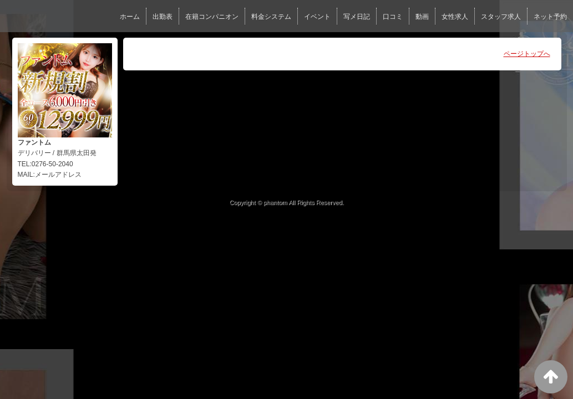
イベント (317, 17)
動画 (422, 17)
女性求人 (455, 17)
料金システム (271, 17)
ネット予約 (550, 17)
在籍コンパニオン (212, 17)
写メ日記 (356, 17)
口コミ (393, 17)
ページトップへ (527, 54)
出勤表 (163, 17)
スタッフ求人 (501, 17)
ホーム (130, 17)
